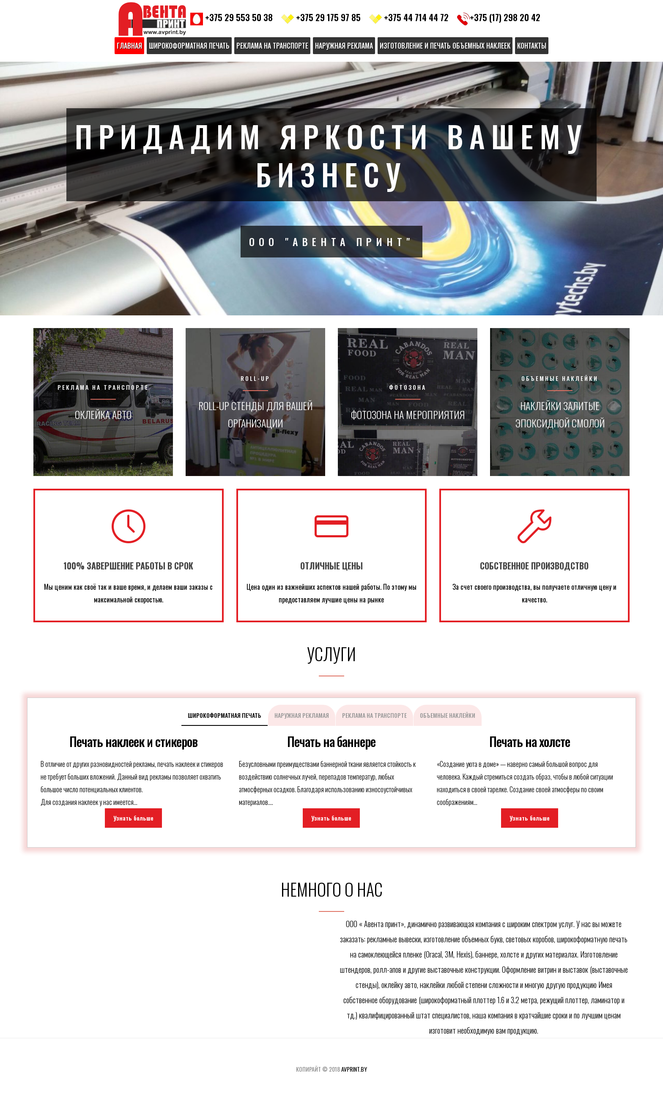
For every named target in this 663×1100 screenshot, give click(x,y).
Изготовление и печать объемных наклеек (445, 46)
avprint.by (354, 1068)
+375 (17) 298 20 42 (498, 17)
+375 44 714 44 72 (409, 17)
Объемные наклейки (447, 715)
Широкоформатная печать (189, 46)
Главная (129, 46)
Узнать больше (133, 817)
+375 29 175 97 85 (321, 17)
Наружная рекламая (301, 715)
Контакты (531, 46)
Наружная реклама (344, 46)
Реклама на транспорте (272, 46)
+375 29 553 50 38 (231, 17)
